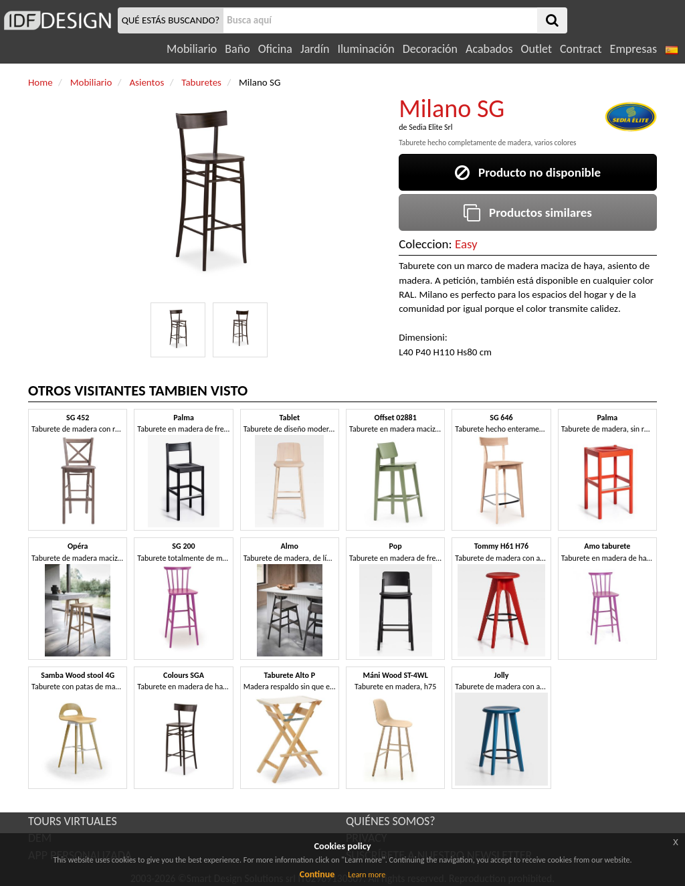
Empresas (633, 48)
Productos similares (528, 212)
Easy (466, 244)
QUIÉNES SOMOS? (390, 821)
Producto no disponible (528, 172)
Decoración (430, 48)
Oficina (275, 48)
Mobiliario (192, 48)
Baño (237, 48)
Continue (317, 874)
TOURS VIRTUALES (72, 821)
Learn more (366, 874)
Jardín (314, 48)
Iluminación (365, 48)
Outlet (536, 48)
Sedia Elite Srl (430, 127)
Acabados (489, 48)
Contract (581, 48)
